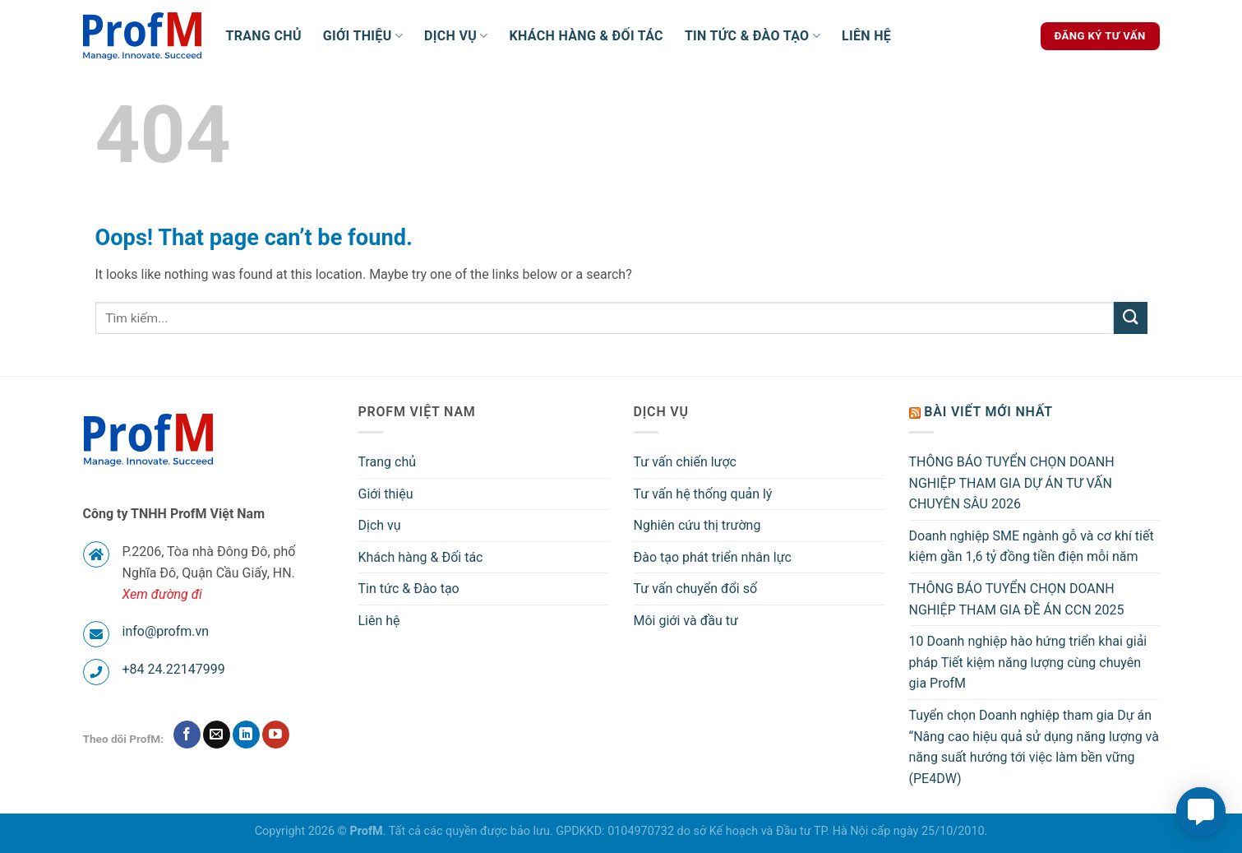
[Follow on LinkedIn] (246, 735)
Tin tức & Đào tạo (752, 36)
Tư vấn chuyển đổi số (696, 588)
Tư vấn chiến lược (685, 462)
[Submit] (1130, 318)
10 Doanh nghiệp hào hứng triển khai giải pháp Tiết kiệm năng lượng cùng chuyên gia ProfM (1028, 662)
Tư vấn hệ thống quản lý (703, 494)
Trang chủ (264, 36)
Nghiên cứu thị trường (697, 525)
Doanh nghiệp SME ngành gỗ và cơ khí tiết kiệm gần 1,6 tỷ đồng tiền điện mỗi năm (1031, 546)
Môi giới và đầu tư (686, 620)
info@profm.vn (166, 631)
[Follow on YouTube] (275, 735)
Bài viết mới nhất (988, 412)
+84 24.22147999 (173, 669)
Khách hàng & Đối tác (586, 36)
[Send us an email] (216, 735)
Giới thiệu (363, 36)
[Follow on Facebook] (187, 735)
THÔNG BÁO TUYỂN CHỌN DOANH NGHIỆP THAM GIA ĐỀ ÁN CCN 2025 (1016, 599)
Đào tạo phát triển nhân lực (713, 557)
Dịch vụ (456, 36)
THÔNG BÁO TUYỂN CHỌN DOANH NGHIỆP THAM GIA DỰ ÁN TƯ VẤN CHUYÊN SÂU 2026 (1012, 483)
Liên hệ (866, 36)
